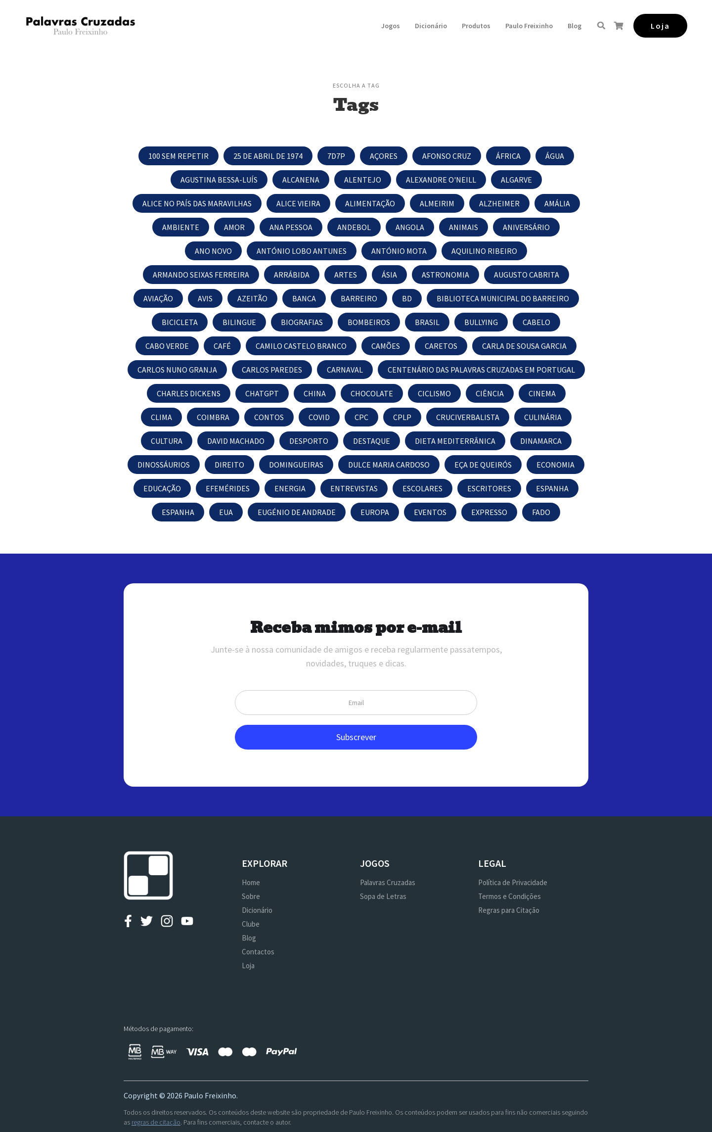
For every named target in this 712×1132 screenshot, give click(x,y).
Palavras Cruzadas (387, 882)
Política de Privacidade (512, 882)
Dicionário (431, 25)
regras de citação (156, 1122)
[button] (390, 25)
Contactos (258, 951)
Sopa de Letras (383, 896)
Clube (251, 924)
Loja (248, 965)
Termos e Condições (509, 896)
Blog (574, 25)
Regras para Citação (508, 910)
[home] (80, 25)
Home (251, 882)
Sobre (251, 896)
